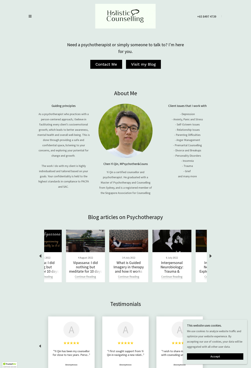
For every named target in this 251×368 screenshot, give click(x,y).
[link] (125, 16)
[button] (30, 16)
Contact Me (106, 64)
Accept (215, 356)
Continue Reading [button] (60, 276)
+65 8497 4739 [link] (206, 16)
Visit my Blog (143, 64)
